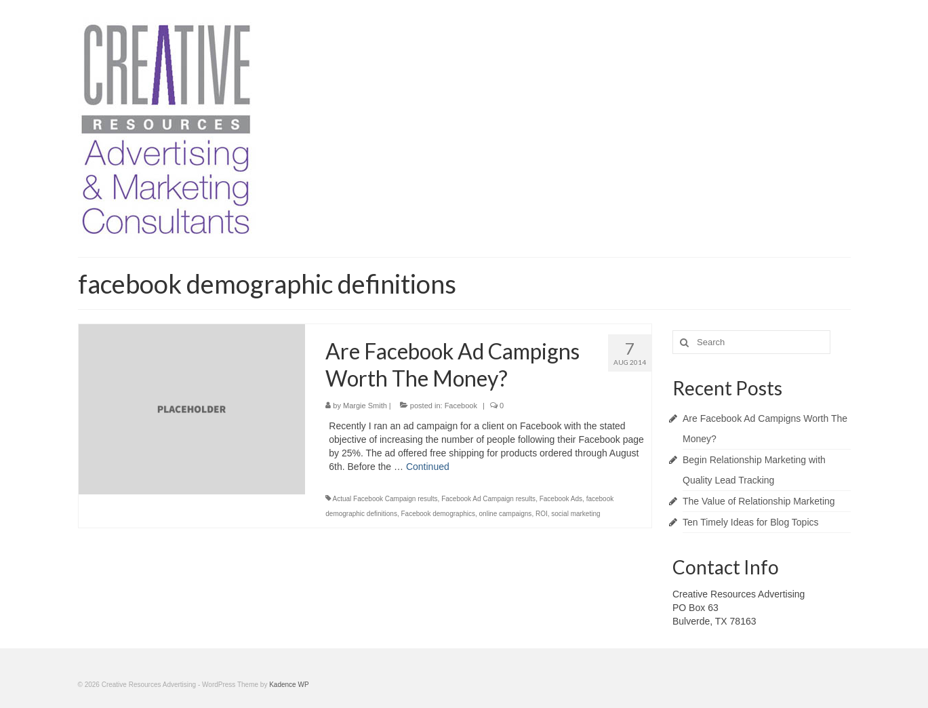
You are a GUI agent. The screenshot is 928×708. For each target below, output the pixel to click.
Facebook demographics (438, 513)
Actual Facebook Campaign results (385, 499)
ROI (542, 513)
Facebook (461, 405)
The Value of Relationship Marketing (759, 501)
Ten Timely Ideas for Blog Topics (751, 522)
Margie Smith (365, 405)
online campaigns (505, 513)
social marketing (575, 513)
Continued (427, 466)
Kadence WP (288, 684)
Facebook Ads (561, 499)
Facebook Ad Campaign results (488, 499)
